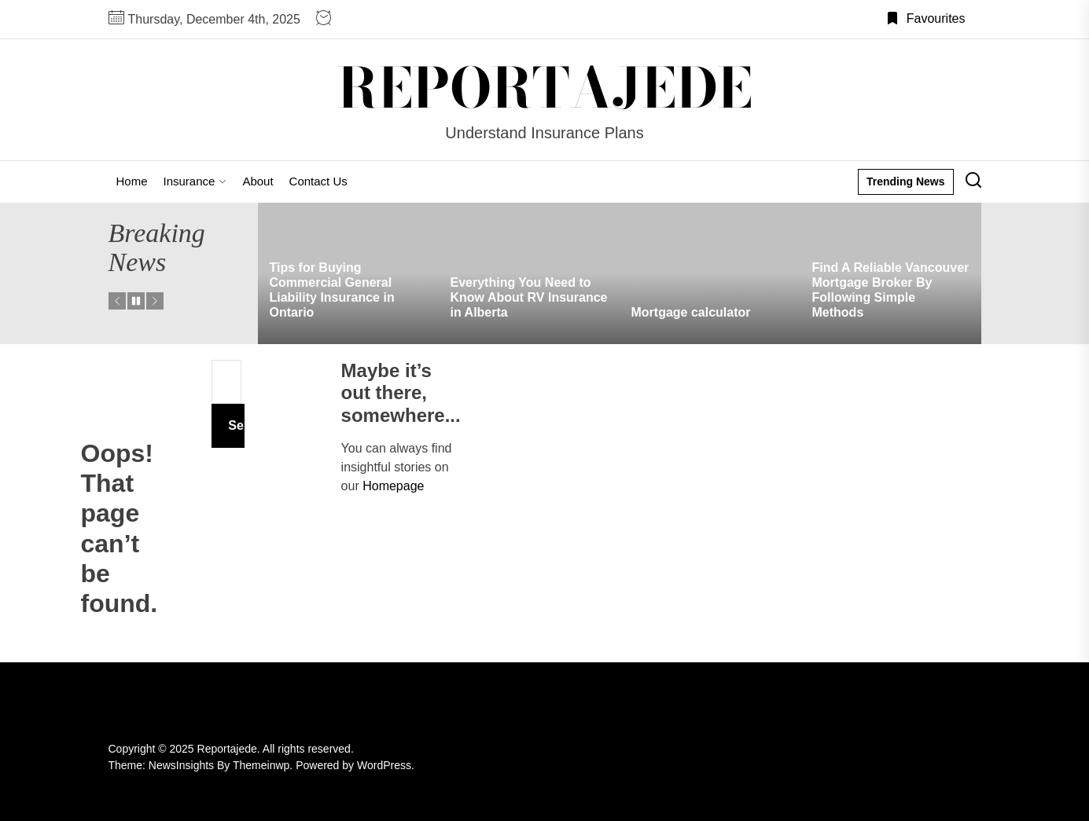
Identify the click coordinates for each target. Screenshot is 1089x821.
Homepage (393, 486)
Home (132, 181)
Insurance (195, 181)
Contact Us (318, 181)
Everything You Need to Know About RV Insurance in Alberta (529, 297)
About (257, 181)
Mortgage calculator (691, 312)
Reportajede (544, 88)
